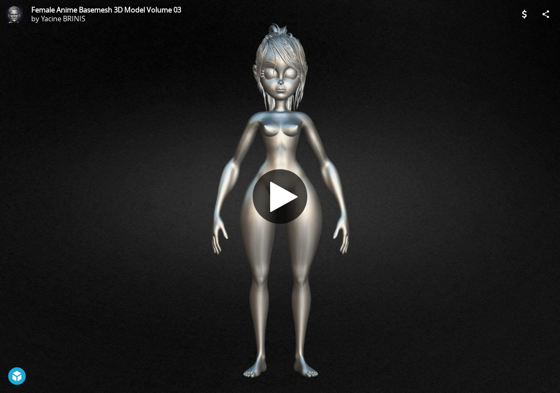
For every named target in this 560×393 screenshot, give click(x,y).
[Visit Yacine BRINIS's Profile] (14, 14)
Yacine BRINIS (63, 18)
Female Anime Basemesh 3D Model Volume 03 (106, 10)
